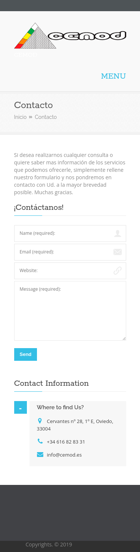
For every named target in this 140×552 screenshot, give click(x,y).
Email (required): (37, 252)
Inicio (20, 117)
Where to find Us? (60, 407)
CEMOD (26, 55)
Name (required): (37, 233)
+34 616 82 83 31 (66, 441)
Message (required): (40, 289)
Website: (29, 270)
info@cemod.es (64, 454)
